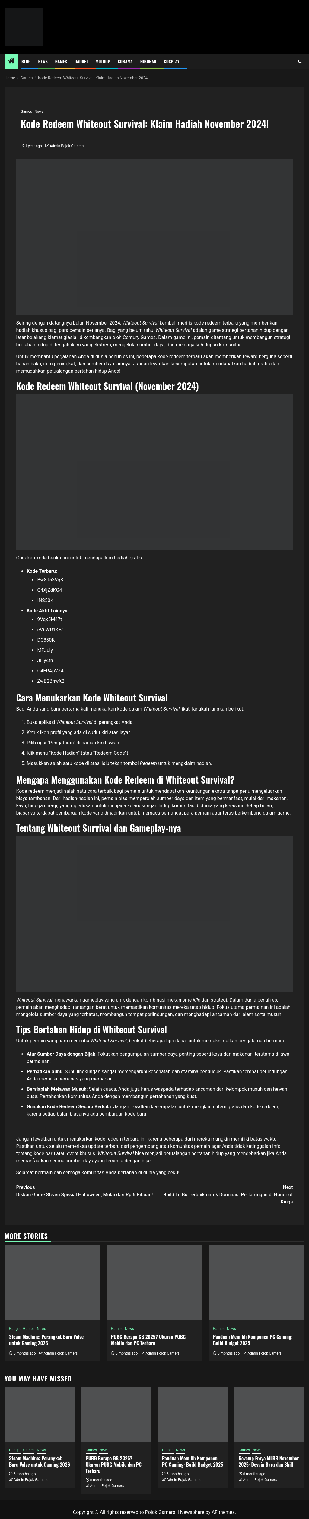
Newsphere (192, 1512)
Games (61, 61)
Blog (26, 61)
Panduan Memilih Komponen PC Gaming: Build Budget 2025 (253, 1340)
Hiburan (148, 61)
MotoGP (103, 61)
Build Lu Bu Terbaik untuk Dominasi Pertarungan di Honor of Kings (223, 1194)
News (43, 61)
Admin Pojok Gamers (67, 146)
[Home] (11, 61)
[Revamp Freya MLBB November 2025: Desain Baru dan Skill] (269, 1414)
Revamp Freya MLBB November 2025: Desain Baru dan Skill (269, 1461)
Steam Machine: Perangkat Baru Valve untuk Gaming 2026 (46, 1340)
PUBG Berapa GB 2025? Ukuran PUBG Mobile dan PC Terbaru (148, 1340)
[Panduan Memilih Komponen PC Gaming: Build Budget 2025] (256, 1282)
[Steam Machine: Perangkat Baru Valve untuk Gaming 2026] (52, 1282)
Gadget (81, 61)
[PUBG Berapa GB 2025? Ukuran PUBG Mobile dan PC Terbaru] (154, 1282)
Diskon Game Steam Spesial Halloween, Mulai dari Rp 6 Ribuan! (85, 1190)
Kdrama (125, 61)
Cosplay (171, 61)
